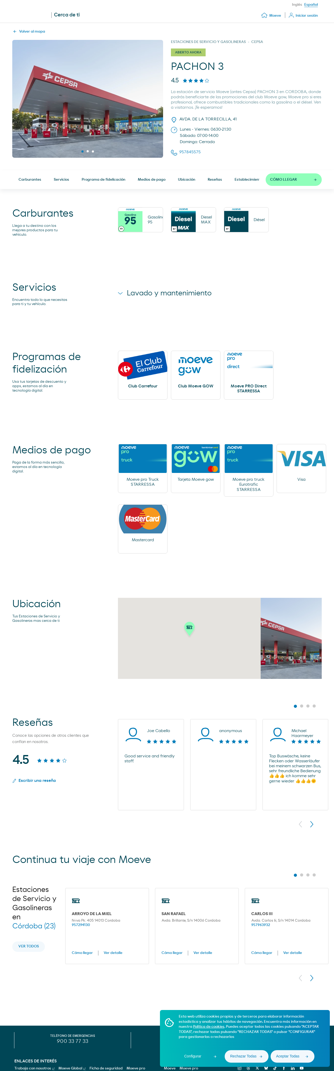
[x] (256, 1068)
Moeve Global (72, 1068)
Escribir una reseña (34, 780)
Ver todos (28, 946)
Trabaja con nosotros (34, 1068)
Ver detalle (113, 953)
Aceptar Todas (287, 1056)
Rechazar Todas (243, 1056)
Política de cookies (208, 1027)
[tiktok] (274, 1068)
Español (311, 5)
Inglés (297, 5)
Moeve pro (189, 1068)
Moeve (170, 1068)
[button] (189, 630)
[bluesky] (265, 1068)
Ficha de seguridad (106, 1068)
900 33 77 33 (72, 1041)
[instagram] (238, 1068)
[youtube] (301, 1068)
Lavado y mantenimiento (165, 293)
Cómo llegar (82, 953)
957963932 (260, 925)
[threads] (247, 1068)
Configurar (192, 1056)
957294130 (81, 925)
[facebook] (283, 1068)
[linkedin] (292, 1068)
